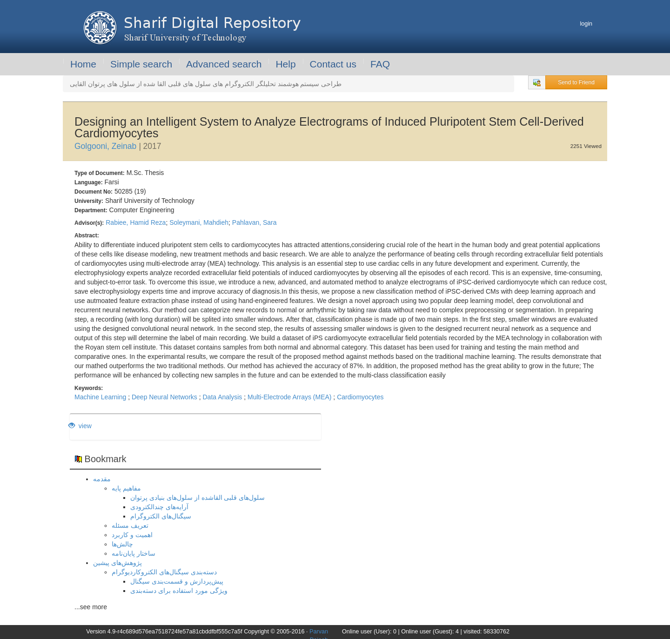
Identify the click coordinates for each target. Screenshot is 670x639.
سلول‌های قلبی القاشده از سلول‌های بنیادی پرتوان (197, 497)
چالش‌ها (122, 544)
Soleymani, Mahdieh (198, 222)
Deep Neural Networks (164, 397)
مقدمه (102, 479)
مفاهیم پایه (126, 488)
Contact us (333, 64)
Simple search (141, 64)
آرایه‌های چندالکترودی (159, 507)
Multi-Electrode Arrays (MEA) (289, 397)
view (80, 426)
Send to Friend (576, 82)
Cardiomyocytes (360, 397)
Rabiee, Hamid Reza (136, 222)
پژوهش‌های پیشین (117, 562)
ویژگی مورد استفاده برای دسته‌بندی (179, 590)
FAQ (380, 64)
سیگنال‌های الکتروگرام (160, 516)
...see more (90, 607)
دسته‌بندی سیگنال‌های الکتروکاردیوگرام (164, 572)
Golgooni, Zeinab (105, 146)
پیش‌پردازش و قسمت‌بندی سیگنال (176, 581)
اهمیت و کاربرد (132, 534)
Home (83, 64)
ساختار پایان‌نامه (133, 553)
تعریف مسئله (130, 525)
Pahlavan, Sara (254, 222)
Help (285, 64)
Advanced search (223, 64)
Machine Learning (100, 397)
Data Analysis (222, 397)
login (586, 23)
